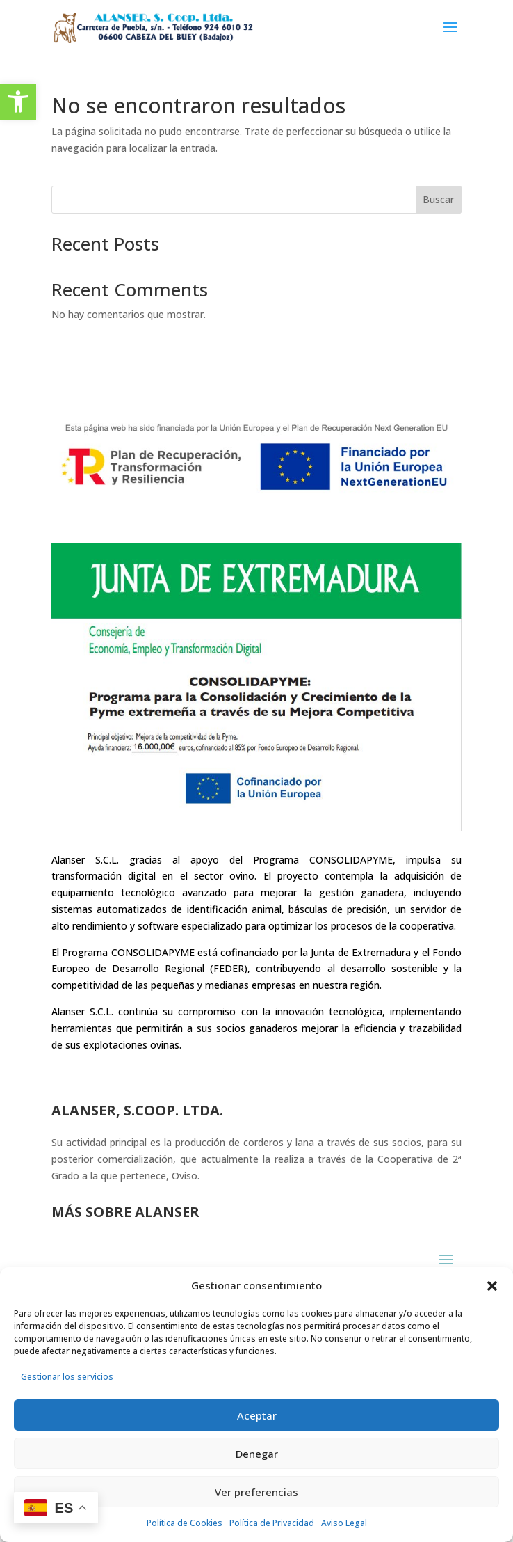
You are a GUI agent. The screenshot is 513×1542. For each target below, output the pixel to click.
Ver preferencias (256, 1492)
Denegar (257, 1454)
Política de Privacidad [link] (271, 1523)
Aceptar (257, 1415)
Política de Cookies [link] (184, 1523)
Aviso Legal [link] (344, 1523)
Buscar (438, 199)
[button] (492, 1286)
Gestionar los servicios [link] (67, 1377)
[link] (18, 102)
